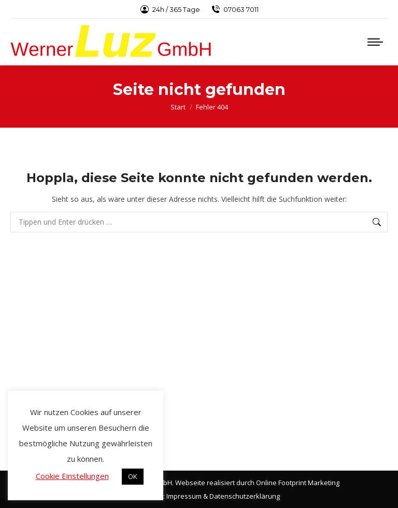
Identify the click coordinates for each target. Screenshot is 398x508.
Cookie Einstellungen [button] (72, 476)
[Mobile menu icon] (375, 42)
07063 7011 (234, 10)
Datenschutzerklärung (244, 496)
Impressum (184, 496)
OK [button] (132, 476)
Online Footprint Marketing (297, 482)
